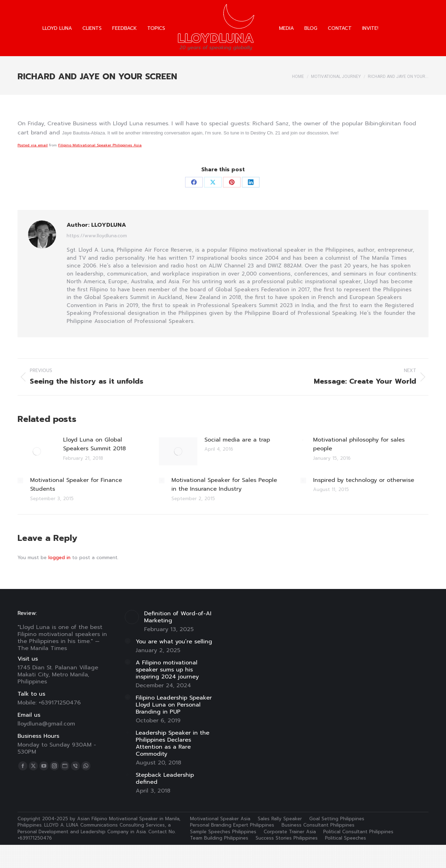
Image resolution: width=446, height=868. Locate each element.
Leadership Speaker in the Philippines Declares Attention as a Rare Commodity (172, 743)
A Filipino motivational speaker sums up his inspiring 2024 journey (167, 669)
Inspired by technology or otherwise (363, 480)
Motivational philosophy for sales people (359, 444)
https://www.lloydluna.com (97, 236)
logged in (59, 557)
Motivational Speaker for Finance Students (76, 484)
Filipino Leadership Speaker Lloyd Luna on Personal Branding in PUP (174, 704)
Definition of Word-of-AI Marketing (177, 617)
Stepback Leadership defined (165, 778)
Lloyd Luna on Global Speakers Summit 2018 (94, 444)
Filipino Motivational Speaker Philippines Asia (100, 145)
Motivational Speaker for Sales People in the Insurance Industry (224, 484)
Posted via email (33, 145)
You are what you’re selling (174, 641)
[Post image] (37, 451)
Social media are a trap (237, 440)
